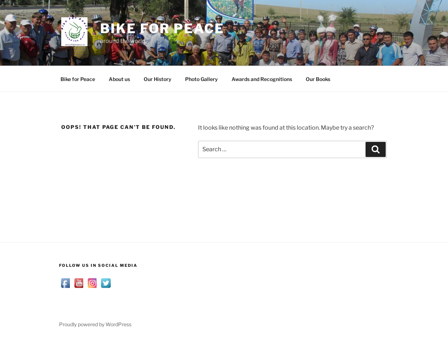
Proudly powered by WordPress (95, 324)
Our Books (318, 79)
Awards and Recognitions (262, 79)
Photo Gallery (201, 79)
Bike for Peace (162, 28)
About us (119, 79)
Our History (157, 79)
